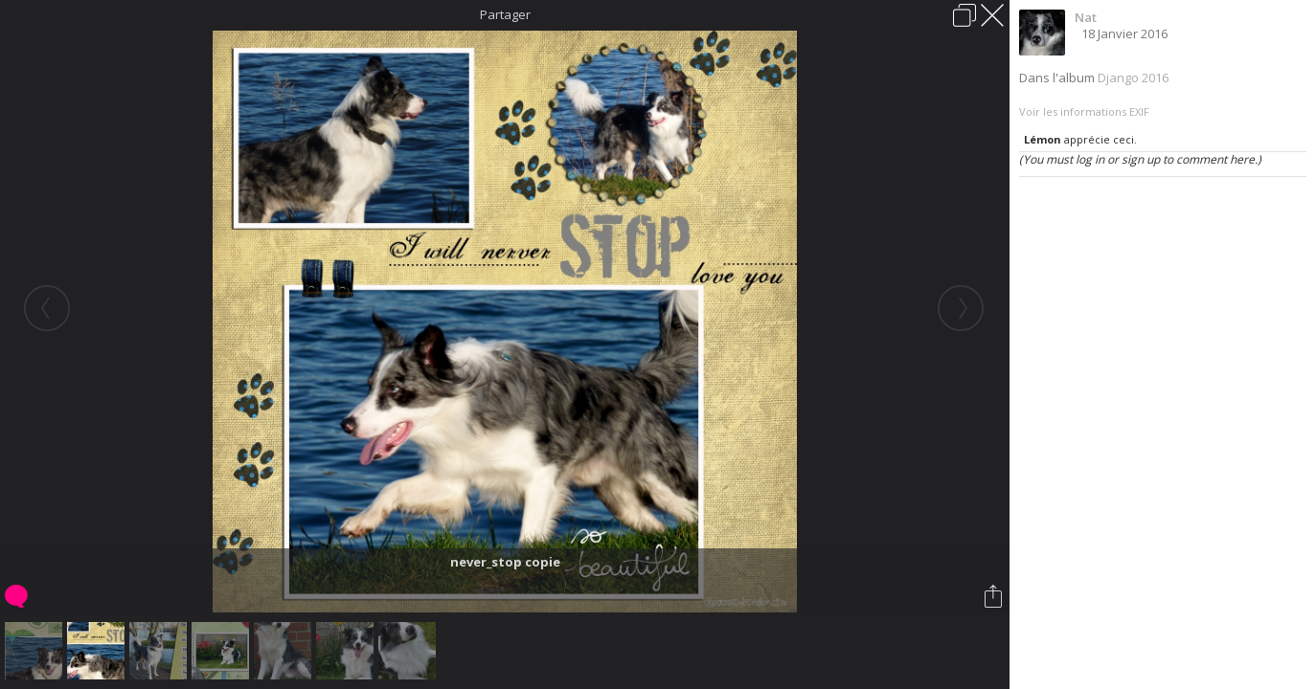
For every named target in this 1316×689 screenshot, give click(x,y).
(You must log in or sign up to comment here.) (1140, 159)
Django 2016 (1133, 77)
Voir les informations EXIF (1084, 111)
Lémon (1042, 139)
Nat (1086, 17)
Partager (505, 14)
